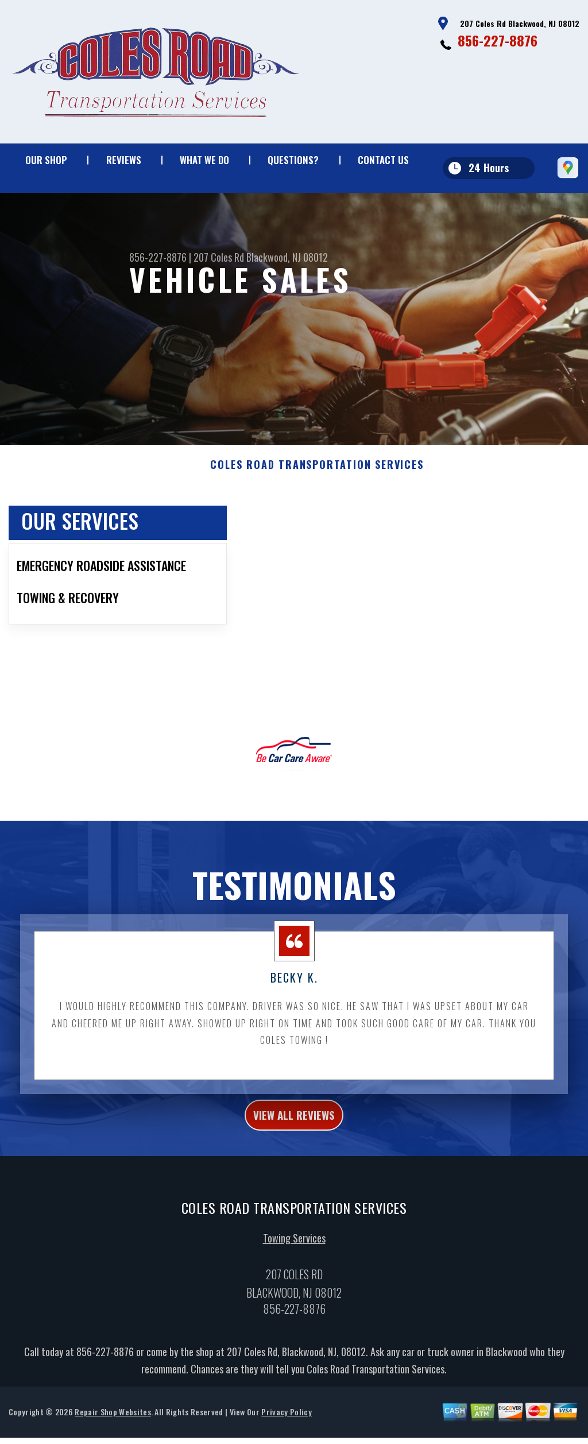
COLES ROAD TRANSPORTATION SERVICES (316, 472)
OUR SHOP (46, 160)
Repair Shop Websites (112, 1425)
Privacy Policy (286, 1425)
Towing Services (294, 1251)
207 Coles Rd (219, 257)
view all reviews (294, 1125)
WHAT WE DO (204, 160)
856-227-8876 (497, 40)
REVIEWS (123, 160)
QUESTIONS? (293, 160)
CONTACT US (383, 160)
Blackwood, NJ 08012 (287, 257)
